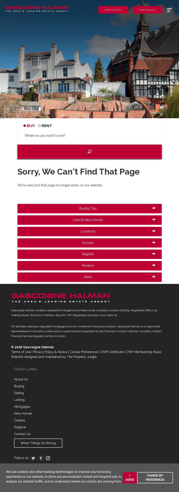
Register (118, 254)
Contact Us (22, 434)
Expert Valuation (147, 10)
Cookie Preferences (84, 352)
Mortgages (22, 407)
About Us (21, 379)
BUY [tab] (29, 125)
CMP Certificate (112, 352)
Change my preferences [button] (155, 477)
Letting (19, 400)
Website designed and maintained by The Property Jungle (54, 357)
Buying (19, 386)
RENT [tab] (45, 125)
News (119, 277)
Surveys (118, 243)
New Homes (23, 413)
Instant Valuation (113, 10)
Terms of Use (21, 352)
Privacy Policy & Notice (50, 352)
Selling (19, 393)
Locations (118, 231)
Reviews (118, 265)
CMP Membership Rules (143, 352)
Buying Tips (117, 208)
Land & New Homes (114, 220)
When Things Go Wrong (38, 443)
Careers (19, 420)
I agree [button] (129, 477)
